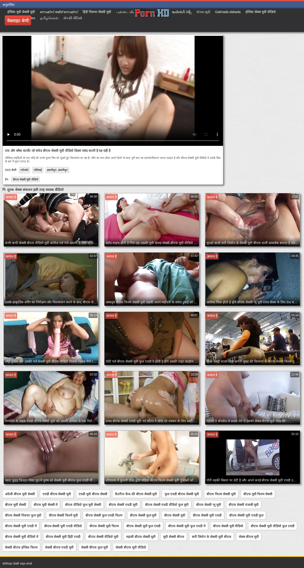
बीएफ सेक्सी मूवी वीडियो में (21, 537)
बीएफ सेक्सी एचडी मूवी (123, 505)
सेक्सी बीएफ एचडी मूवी (59, 547)
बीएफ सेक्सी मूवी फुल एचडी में (186, 526)
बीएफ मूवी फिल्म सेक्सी (258, 494)
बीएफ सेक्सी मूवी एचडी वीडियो (63, 526)
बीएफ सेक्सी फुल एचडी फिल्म (104, 515)
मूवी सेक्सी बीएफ (173, 537)
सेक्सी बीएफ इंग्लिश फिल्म (21, 547)
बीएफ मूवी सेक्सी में (46, 505)
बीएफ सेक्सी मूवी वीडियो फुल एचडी (272, 526)
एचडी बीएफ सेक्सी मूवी (57, 494)
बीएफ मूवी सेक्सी (15, 505)
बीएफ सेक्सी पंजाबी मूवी (244, 505)
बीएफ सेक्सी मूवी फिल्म (104, 526)
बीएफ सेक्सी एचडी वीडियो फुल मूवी (167, 505)
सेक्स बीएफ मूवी (249, 537)
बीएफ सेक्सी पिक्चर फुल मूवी (23, 515)
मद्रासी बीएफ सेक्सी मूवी (141, 537)
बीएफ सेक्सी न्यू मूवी (208, 505)
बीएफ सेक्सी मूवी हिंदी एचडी (63, 537)
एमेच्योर (24, 170)
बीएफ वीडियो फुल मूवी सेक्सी (83, 505)
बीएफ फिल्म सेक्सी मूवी (221, 494)
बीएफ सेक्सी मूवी (174, 515)
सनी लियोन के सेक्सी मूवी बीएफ (211, 537)
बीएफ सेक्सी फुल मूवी (143, 515)
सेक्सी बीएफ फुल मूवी (94, 547)
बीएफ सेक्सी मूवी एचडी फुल (246, 515)
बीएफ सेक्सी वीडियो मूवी (103, 537)
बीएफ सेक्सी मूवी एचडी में (21, 526)
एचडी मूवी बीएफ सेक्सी (93, 494)
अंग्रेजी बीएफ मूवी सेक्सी (20, 494)
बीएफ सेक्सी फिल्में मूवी (63, 515)
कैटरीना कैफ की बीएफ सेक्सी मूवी (136, 494)
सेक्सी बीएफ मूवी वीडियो (131, 547)
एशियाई (38, 170)
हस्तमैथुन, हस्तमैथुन (57, 170)
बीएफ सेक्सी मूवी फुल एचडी (143, 526)
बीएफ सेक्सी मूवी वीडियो (25, 179)
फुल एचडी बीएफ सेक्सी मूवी (182, 494)
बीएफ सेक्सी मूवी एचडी (207, 515)
